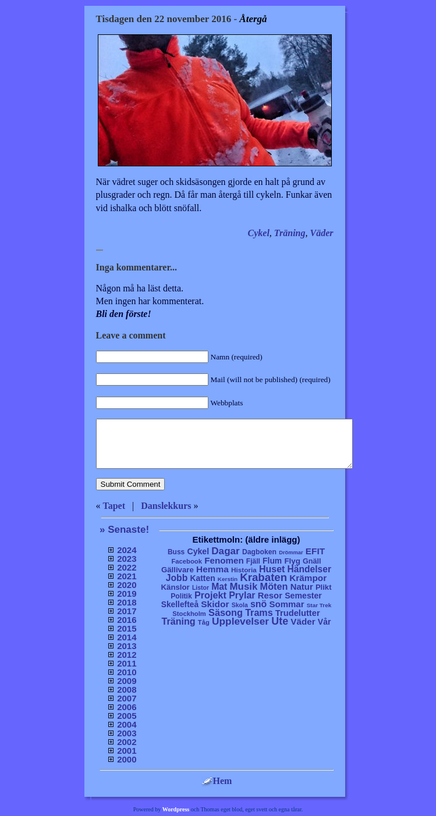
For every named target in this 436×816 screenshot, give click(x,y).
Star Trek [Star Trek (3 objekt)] (319, 605)
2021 (126, 576)
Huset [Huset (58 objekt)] (272, 569)
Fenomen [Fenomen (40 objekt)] (224, 560)
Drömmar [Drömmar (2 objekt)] (291, 552)
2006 (126, 707)
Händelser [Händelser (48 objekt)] (309, 569)
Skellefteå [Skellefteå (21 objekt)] (179, 604)
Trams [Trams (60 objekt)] (258, 612)
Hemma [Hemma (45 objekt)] (212, 569)
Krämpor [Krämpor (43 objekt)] (308, 578)
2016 (126, 620)
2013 (126, 646)
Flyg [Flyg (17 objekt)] (292, 561)
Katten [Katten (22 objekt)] (202, 578)
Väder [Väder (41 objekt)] (302, 621)
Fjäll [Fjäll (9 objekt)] (253, 561)
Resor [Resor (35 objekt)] (270, 595)
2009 (126, 681)
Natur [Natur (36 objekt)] (301, 586)
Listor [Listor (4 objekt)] (200, 588)
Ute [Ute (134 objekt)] (279, 621)
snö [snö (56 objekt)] (258, 604)
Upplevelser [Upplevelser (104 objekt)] (240, 621)
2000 (126, 759)
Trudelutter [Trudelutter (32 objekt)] (297, 613)
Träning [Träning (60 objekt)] (178, 621)
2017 (126, 611)
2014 (126, 637)
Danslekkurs (166, 506)
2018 (126, 602)
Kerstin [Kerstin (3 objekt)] (228, 579)
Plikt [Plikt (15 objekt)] (324, 587)
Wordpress (176, 809)
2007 (126, 698)
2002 (126, 742)
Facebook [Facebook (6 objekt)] (186, 561)
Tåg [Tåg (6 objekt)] (204, 622)
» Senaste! (124, 529)
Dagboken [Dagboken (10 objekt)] (259, 552)
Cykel (259, 233)
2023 (126, 559)
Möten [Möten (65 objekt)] (274, 586)
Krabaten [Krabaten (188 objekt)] (263, 577)
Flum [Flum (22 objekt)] (272, 560)
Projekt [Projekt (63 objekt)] (210, 595)
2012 (126, 655)
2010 (126, 672)
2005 (126, 716)
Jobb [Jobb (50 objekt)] (177, 578)
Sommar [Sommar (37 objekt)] (286, 604)
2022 (126, 567)
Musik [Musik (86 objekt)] (244, 586)
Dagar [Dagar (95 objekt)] (225, 551)
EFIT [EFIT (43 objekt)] (315, 551)
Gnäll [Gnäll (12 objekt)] (312, 561)
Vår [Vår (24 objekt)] (324, 621)
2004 (126, 724)
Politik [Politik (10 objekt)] (181, 596)
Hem (216, 781)
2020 (126, 585)
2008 (126, 689)
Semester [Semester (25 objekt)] (303, 595)
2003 (126, 733)
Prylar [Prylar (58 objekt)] (242, 595)
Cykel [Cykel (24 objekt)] (198, 551)
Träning (290, 233)
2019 (126, 593)
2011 (126, 663)
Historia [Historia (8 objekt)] (244, 569)
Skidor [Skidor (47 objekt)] (215, 604)
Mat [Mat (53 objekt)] (219, 586)
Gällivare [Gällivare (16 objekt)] (177, 569)
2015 (126, 628)
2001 (126, 751)
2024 (126, 550)
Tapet (114, 506)
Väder (322, 233)
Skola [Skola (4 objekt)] (240, 605)
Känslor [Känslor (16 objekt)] (175, 587)
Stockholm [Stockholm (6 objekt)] (189, 613)
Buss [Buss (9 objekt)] (176, 552)
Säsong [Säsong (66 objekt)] (225, 612)
